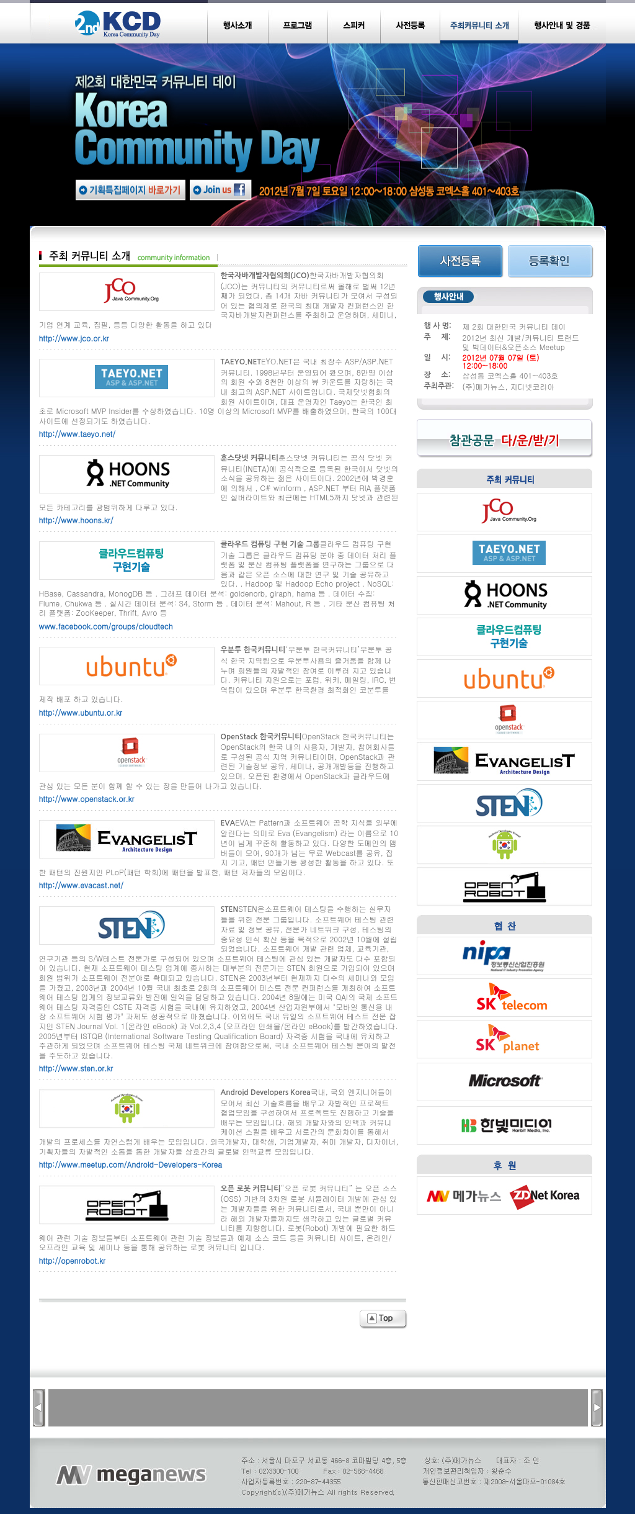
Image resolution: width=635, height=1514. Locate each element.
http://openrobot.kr (72, 1260)
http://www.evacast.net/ (81, 885)
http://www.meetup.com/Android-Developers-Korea (131, 1164)
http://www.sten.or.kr (76, 1068)
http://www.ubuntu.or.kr (80, 712)
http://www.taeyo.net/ (77, 433)
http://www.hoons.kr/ (76, 520)
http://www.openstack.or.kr (87, 798)
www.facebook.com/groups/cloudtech (106, 626)
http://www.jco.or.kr (74, 338)
